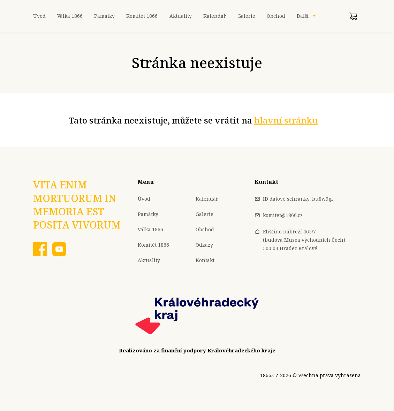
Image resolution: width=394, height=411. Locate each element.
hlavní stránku (286, 120)
